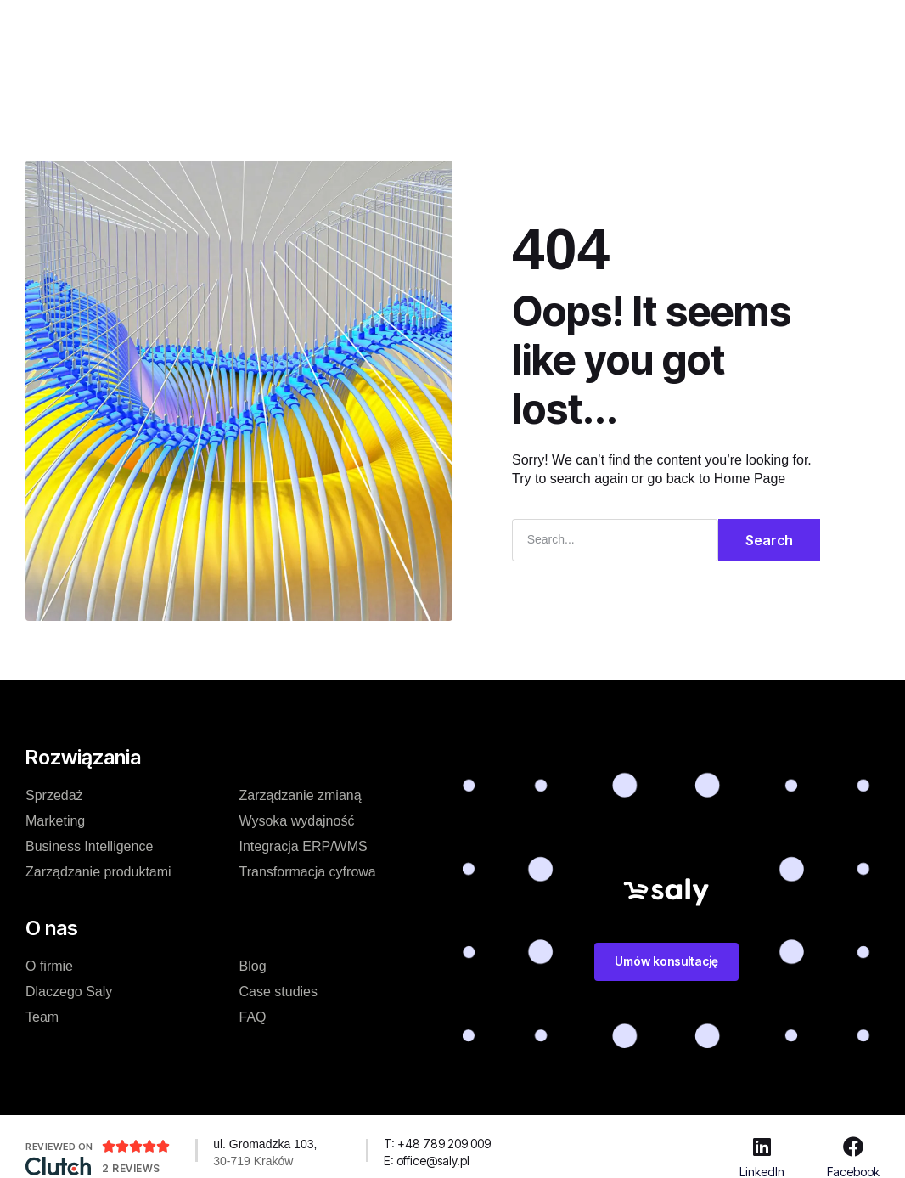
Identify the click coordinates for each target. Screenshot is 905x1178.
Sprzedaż (54, 795)
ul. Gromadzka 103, (265, 1144)
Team (42, 1017)
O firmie (49, 966)
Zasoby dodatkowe (407, 74)
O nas (514, 24)
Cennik (338, 24)
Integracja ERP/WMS (303, 846)
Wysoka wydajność (297, 821)
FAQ (253, 1017)
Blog (573, 24)
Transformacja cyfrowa (307, 872)
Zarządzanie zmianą (300, 795)
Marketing (55, 821)
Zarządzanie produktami (98, 872)
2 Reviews (131, 1168)
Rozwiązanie (248, 24)
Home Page (750, 478)
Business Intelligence (89, 846)
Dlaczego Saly (68, 991)
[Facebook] (853, 1146)
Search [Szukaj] (769, 540)
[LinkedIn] (761, 1146)
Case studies (428, 24)
